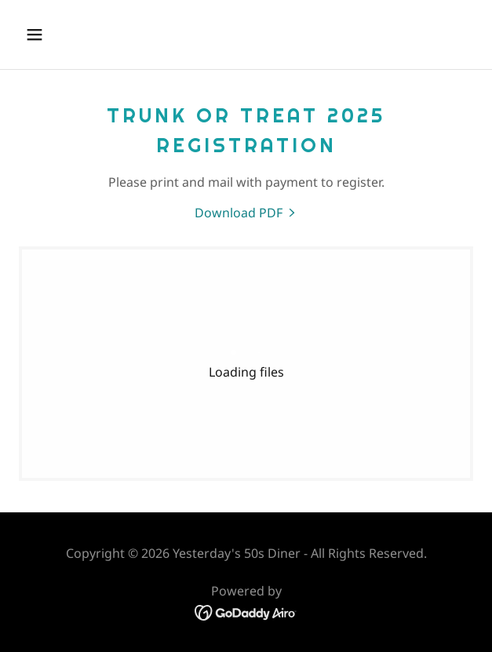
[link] (246, 212)
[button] (71, 34)
